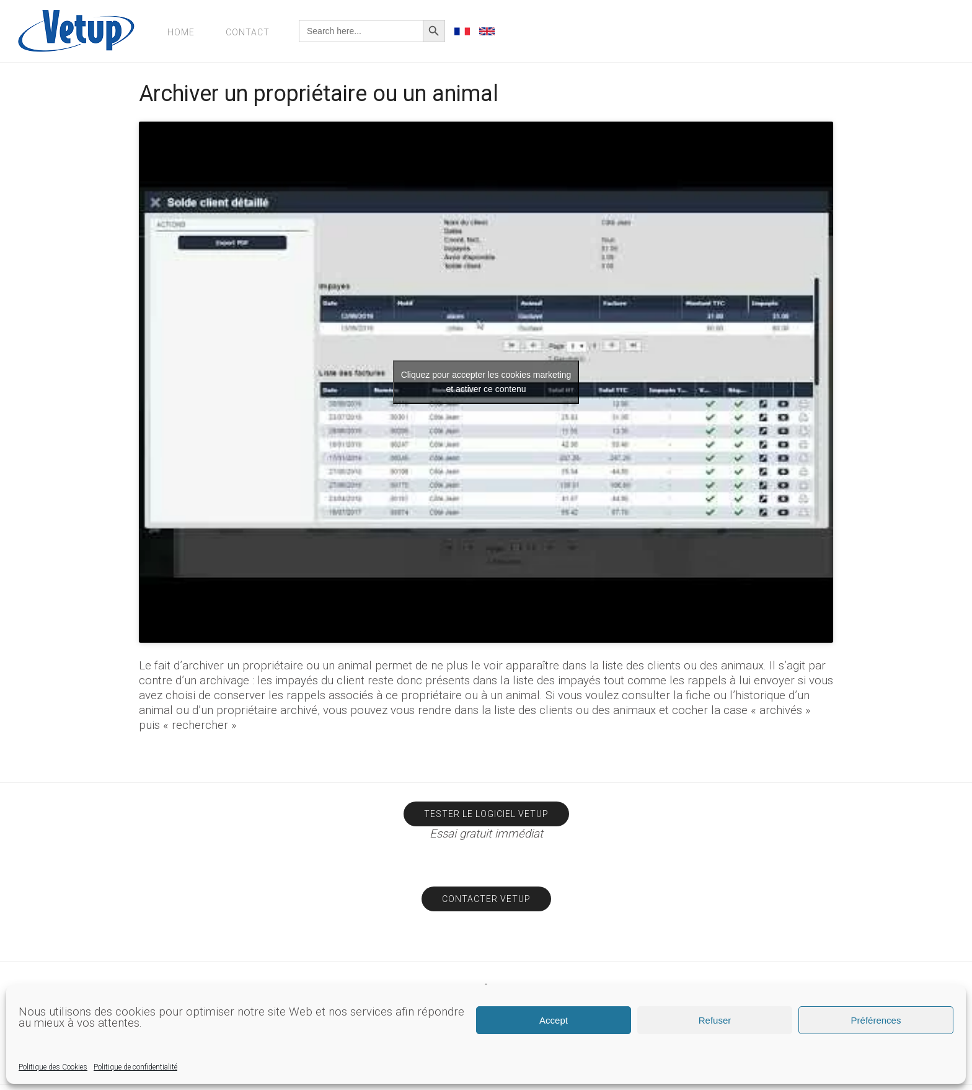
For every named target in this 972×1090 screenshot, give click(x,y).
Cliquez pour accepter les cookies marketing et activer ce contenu (486, 382)
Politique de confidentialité (135, 1067)
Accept (553, 1020)
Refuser (715, 1020)
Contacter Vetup (486, 899)
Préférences (876, 1020)
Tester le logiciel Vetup (486, 814)
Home (181, 32)
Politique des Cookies (53, 1067)
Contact (248, 32)
